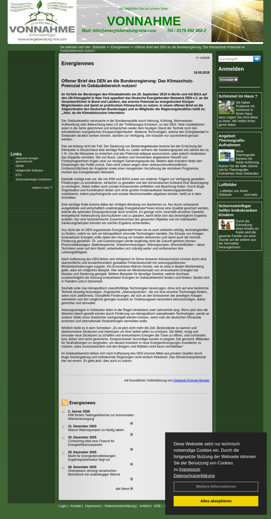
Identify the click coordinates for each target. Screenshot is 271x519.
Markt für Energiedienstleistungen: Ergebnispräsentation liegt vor (92, 458)
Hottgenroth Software (29, 170)
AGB (157, 506)
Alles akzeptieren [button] (216, 501)
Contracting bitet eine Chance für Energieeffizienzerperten (91, 443)
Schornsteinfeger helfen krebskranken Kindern (238, 210)
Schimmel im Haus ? (238, 96)
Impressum (189, 469)
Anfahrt (144, 506)
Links (16, 154)
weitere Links (42, 187)
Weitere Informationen (216, 486)
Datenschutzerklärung (194, 475)
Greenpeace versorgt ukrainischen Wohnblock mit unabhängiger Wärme (94, 472)
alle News (124, 489)
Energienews (82, 403)
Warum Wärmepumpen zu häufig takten (96, 430)
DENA (20, 165)
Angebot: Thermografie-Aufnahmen (232, 140)
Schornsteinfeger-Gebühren (34, 179)
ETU (18, 174)
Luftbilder (228, 184)
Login (62, 506)
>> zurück (203, 58)
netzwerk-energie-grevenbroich (27, 160)
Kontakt (75, 506)
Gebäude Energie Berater (191, 380)
